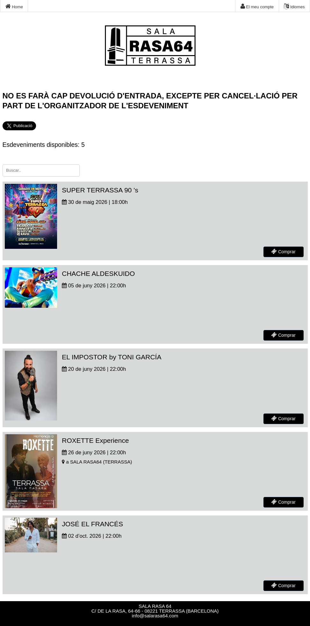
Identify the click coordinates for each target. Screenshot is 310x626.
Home (14, 6)
